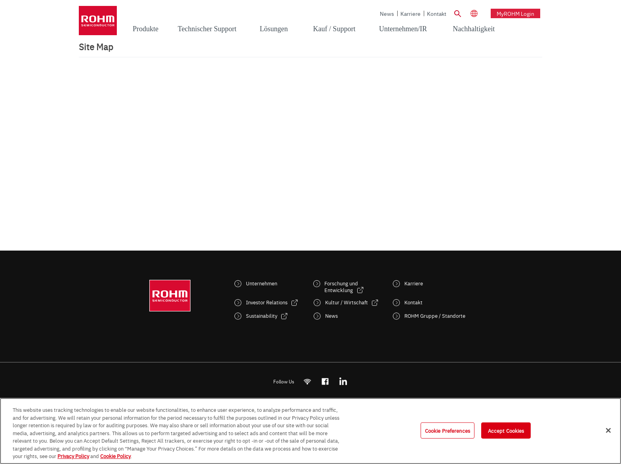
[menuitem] (474, 29)
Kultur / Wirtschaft (346, 302)
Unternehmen (261, 283)
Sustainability (261, 315)
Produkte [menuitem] (145, 29)
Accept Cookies (506, 430)
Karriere (410, 13)
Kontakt (436, 13)
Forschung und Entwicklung (341, 286)
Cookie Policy (115, 455)
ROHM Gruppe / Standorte (434, 315)
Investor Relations (267, 302)
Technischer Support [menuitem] (207, 29)
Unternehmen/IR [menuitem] (403, 29)
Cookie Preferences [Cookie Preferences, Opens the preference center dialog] (447, 430)
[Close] (608, 430)
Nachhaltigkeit (474, 29)
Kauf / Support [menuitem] (334, 29)
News (387, 13)
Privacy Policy (73, 455)
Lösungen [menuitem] (274, 29)
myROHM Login (515, 13)
